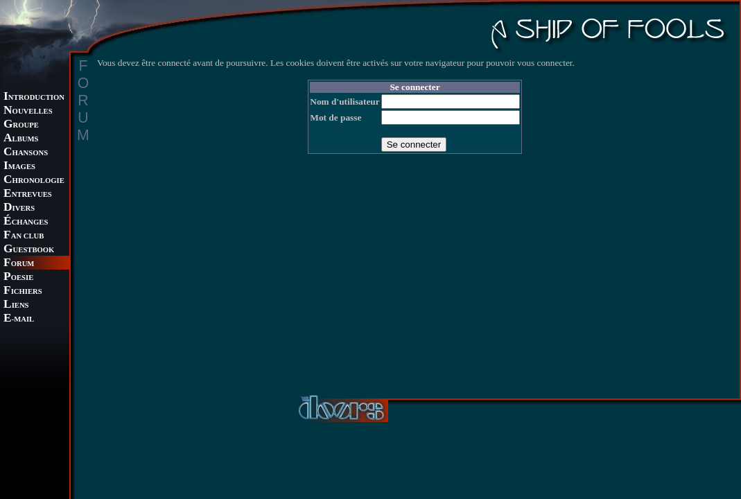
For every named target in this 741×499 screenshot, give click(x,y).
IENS (15, 305)
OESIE (18, 277)
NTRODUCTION (33, 97)
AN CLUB (23, 236)
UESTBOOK (28, 250)
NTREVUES (27, 194)
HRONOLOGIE (33, 180)
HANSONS (25, 153)
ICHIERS (22, 291)
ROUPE (21, 125)
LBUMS (20, 139)
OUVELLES (28, 111)
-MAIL (18, 319)
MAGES (19, 166)
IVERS (19, 208)
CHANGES (25, 222)
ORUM (18, 264)
